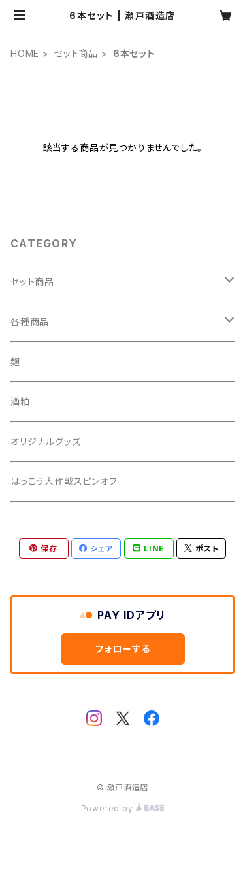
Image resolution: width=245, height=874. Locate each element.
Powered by (123, 808)
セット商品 (76, 53)
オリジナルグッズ (45, 441)
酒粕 (20, 401)
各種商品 (29, 321)
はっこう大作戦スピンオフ (64, 481)
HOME (24, 53)
